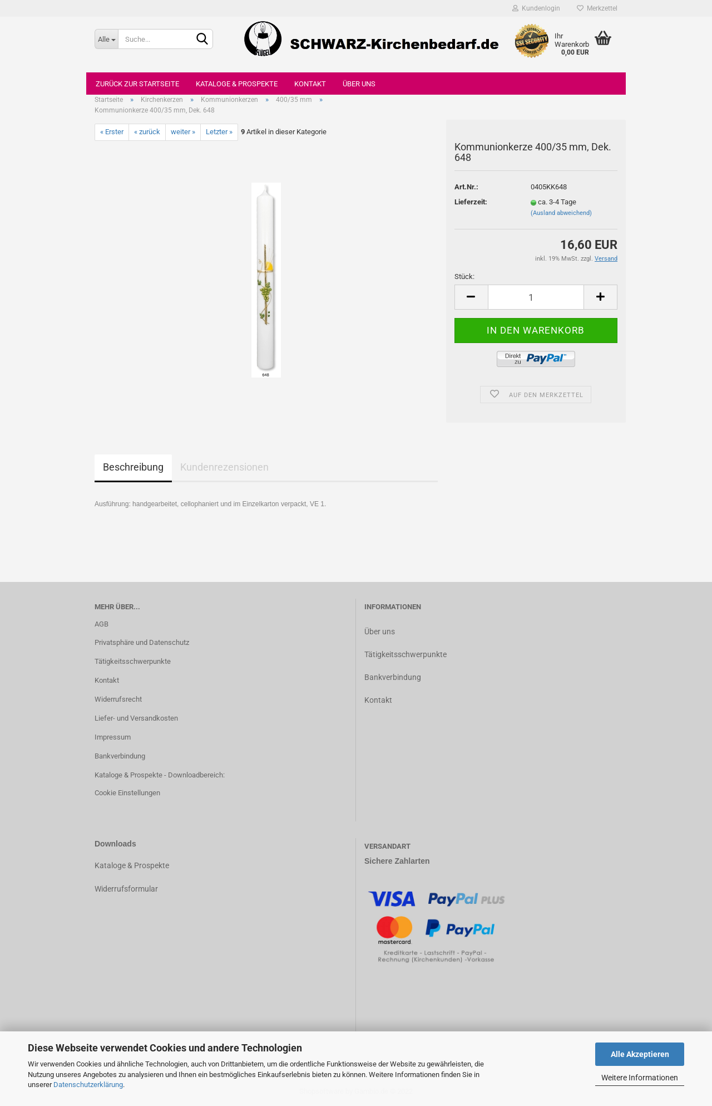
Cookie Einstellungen (127, 793)
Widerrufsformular (126, 888)
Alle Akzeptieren (640, 1054)
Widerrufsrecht (118, 699)
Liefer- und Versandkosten (136, 718)
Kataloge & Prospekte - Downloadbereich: (160, 775)
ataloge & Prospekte (134, 865)
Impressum (113, 737)
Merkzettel (597, 8)
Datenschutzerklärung (88, 1084)
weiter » (183, 132)
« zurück (147, 132)
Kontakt (310, 84)
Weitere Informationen (639, 1077)
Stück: (464, 276)
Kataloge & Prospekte (237, 84)
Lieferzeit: (470, 202)
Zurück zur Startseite (137, 84)
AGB (101, 624)
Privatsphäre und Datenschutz (142, 642)
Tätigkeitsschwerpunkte (133, 661)
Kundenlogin (536, 8)
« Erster (111, 132)
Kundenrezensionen (224, 467)
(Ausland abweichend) (561, 213)
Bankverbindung (120, 756)
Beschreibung (133, 467)
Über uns (359, 84)
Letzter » (219, 132)
